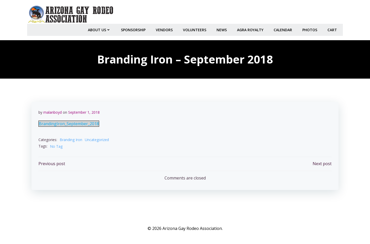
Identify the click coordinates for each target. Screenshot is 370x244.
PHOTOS (310, 28)
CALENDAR (283, 28)
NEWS (222, 28)
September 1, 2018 (84, 111)
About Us (100, 28)
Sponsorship (134, 28)
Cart (333, 28)
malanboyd (53, 111)
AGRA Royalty (251, 28)
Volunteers (195, 28)
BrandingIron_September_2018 (69, 123)
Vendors (165, 28)
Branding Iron (71, 139)
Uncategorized (97, 139)
